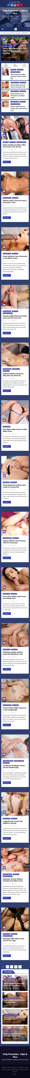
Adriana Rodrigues (8, 760)
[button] (28, 29)
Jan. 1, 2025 (7, 57)
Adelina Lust (6, 818)
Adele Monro (6, 426)
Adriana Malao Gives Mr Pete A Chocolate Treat (15, 201)
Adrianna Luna (14, 91)
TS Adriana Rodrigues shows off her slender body (14, 766)
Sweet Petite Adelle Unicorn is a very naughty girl (14, 709)
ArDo (14, 57)
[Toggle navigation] (15, 29)
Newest (5, 65)
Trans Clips (6, 762)
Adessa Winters (7, 538)
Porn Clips (20, 69)
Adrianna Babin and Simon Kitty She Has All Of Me (13, 375)
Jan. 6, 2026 (7, 149)
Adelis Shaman (14, 101)
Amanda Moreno (7, 43)
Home (14, 1074)
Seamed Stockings (7, 46)
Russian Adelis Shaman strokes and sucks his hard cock (15, 317)
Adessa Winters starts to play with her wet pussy (14, 542)
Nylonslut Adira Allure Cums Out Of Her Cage (13, 940)
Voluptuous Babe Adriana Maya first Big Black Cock (13, 653)
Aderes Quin (6, 482)
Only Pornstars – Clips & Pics (17, 1067)
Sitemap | (15, 1071)
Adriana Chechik (7, 874)
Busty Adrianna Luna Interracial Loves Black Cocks (15, 257)
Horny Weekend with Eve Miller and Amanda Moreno (14, 50)
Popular (15, 65)
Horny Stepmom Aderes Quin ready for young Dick (14, 486)
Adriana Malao (14, 82)
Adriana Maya (6, 649)
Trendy (24, 65)
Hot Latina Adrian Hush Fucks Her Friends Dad (14, 597)
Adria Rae (13, 69)
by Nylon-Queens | (24, 1069)
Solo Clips (15, 705)
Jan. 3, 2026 (7, 205)
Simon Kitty (6, 370)
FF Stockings (23, 43)
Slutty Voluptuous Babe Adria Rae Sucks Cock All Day (14, 146)
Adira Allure (6, 933)
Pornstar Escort (15, 72)
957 (16, 967)
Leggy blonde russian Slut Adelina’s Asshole (13, 822)
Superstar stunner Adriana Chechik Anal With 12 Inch (13, 880)
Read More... (7, 162)
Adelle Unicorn (7, 705)
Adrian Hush (6, 593)
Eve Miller (15, 43)
